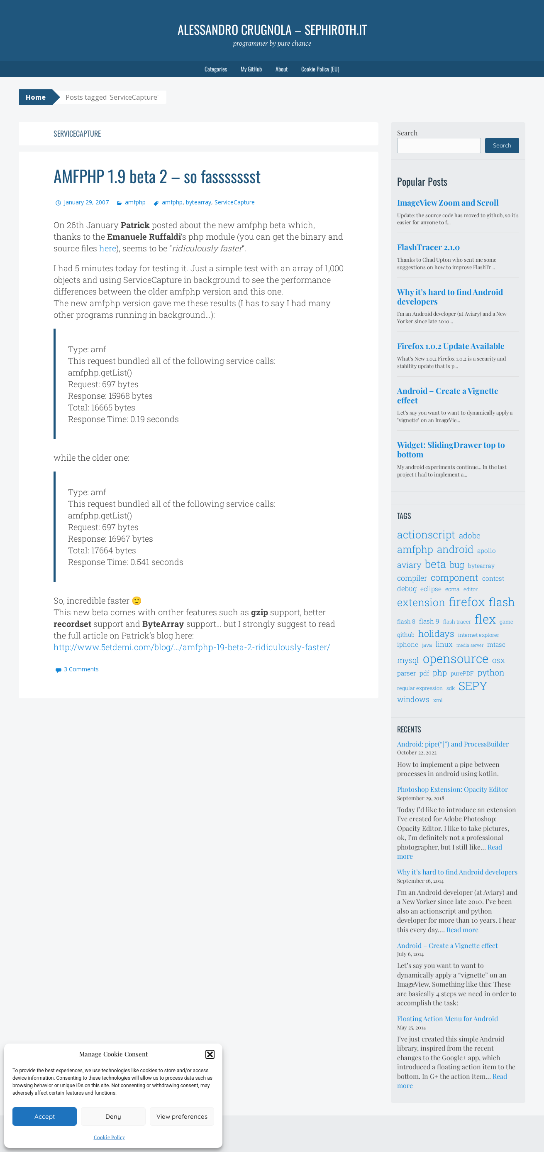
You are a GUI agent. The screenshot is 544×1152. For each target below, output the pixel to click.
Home (36, 97)
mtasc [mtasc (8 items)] (496, 644)
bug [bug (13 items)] (457, 564)
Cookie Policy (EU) (320, 68)
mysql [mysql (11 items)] (408, 660)
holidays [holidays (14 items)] (436, 633)
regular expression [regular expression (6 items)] (420, 688)
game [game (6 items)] (506, 621)
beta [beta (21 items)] (435, 564)
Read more (462, 929)
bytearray (198, 202)
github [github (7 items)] (406, 635)
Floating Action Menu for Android (447, 1018)
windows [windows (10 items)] (413, 699)
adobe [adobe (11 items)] (470, 535)
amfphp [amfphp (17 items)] (415, 549)
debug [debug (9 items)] (407, 588)
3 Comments (81, 669)
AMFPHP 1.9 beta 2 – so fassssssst (157, 175)
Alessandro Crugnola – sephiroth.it (272, 29)
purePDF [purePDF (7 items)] (462, 673)
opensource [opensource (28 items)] (455, 658)
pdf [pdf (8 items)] (424, 673)
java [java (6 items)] (427, 644)
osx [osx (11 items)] (498, 660)
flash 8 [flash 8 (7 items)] (406, 621)
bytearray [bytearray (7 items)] (481, 566)
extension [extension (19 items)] (421, 602)
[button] (210, 1054)
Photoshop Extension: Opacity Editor (452, 789)
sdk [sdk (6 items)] (450, 688)
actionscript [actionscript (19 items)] (426, 534)
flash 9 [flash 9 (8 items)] (429, 621)
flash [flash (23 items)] (502, 601)
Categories (216, 68)
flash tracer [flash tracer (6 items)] (457, 621)
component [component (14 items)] (454, 577)
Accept (44, 1116)
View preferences (181, 1116)
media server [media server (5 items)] (469, 645)
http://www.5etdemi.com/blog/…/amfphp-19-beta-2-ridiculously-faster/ (192, 646)
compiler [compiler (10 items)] (412, 578)
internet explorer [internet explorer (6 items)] (478, 634)
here (107, 248)
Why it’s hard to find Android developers (457, 871)
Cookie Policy (109, 1137)
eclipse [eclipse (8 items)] (431, 589)
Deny (113, 1116)
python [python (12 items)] (491, 672)
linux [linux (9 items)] (444, 644)
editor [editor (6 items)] (470, 589)
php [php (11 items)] (440, 672)
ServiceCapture (235, 202)
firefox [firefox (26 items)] (467, 601)
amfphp (135, 202)
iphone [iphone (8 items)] (407, 644)
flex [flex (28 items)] (485, 619)
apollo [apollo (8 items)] (486, 550)
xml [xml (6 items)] (438, 700)
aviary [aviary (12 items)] (409, 564)
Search (407, 132)
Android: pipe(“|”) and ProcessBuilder (453, 743)
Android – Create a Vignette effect (447, 945)
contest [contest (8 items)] (493, 578)
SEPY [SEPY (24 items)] (473, 685)
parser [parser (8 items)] (406, 673)
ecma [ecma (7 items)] (452, 589)
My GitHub (251, 68)
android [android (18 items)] (455, 549)
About (282, 68)
